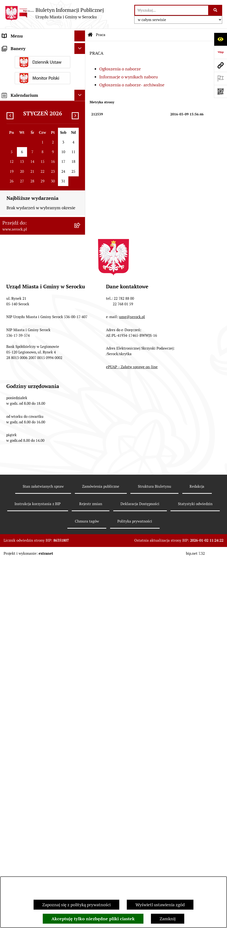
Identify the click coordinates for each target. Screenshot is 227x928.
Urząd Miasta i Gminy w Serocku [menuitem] (33, 47)
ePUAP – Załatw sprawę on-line (132, 735)
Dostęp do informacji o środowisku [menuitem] (35, 223)
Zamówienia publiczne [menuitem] (23, 256)
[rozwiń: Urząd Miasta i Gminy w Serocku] (81, 47)
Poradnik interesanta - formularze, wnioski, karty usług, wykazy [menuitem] (35, 198)
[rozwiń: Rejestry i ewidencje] (81, 266)
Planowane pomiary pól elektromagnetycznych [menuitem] (24, 401)
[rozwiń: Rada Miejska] (81, 79)
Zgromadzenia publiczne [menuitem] (26, 351)
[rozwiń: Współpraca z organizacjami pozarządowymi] (81, 155)
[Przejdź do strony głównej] (54, 13)
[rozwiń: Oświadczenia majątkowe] (81, 112)
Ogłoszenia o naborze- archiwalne (131, 85)
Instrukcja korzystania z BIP (37, 871)
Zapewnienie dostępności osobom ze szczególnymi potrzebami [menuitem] (37, 366)
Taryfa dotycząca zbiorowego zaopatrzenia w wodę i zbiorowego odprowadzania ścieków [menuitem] (35, 295)
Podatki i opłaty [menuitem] (17, 145)
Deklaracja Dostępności (140, 871)
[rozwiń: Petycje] (81, 245)
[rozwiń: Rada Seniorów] (81, 101)
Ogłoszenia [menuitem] (13, 184)
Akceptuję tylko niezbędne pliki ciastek (93, 918)
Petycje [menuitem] (9, 245)
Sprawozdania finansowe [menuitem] (26, 134)
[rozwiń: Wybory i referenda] (81, 57)
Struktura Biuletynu (154, 854)
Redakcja (197, 854)
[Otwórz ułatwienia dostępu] (220, 39)
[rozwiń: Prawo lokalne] (81, 123)
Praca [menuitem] (7, 234)
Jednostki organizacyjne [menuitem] (25, 68)
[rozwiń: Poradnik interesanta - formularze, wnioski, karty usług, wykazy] (81, 195)
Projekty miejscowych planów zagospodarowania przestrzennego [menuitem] (35, 316)
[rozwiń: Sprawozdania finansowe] (81, 134)
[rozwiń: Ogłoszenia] (81, 184)
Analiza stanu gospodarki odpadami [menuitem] (36, 277)
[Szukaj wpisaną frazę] (215, 10)
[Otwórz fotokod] (220, 91)
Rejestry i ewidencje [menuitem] (21, 266)
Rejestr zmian (90, 871)
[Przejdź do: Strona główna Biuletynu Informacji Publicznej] (90, 35)
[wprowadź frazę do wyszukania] (171, 10)
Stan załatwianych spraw (43, 854)
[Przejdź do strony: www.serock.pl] (220, 65)
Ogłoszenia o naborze (120, 69)
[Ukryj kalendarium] (79, 463)
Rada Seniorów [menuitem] (16, 101)
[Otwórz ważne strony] (220, 78)
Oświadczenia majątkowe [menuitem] (26, 112)
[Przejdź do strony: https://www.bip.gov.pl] (220, 52)
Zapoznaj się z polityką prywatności (76, 904)
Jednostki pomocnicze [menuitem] (23, 90)
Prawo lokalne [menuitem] (15, 123)
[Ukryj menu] (79, 35)
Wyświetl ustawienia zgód (160, 904)
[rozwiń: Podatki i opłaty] (81, 145)
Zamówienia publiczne (100, 854)
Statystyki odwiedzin (195, 871)
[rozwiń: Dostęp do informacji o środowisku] (81, 223)
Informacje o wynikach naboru (128, 77)
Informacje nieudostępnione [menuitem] (29, 173)
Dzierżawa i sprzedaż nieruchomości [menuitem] (37, 212)
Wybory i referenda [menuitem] (20, 57)
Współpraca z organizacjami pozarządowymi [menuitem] (29, 159)
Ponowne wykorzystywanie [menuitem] (28, 341)
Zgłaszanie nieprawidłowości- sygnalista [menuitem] (30, 383)
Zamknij (168, 918)
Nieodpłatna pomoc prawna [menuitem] (28, 330)
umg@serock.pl (132, 684)
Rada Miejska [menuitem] (14, 79)
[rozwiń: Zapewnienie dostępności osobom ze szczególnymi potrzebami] (81, 362)
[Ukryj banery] (79, 416)
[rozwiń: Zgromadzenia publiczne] (81, 351)
